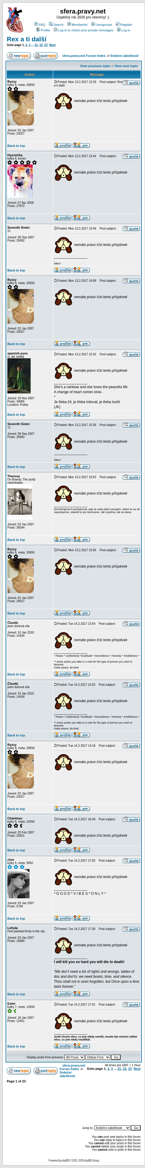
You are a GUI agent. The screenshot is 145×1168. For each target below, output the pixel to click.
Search (56, 24)
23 (45, 45)
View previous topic (95, 66)
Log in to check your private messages (83, 30)
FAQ (39, 24)
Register (124, 24)
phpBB (65, 1160)
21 (36, 45)
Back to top (16, 145)
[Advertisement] (112, 1101)
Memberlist (77, 24)
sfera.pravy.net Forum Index (84, 55)
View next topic (126, 66)
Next (52, 45)
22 (41, 45)
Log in (123, 30)
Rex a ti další (27, 39)
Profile (43, 30)
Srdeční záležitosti (124, 55)
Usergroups (101, 24)
